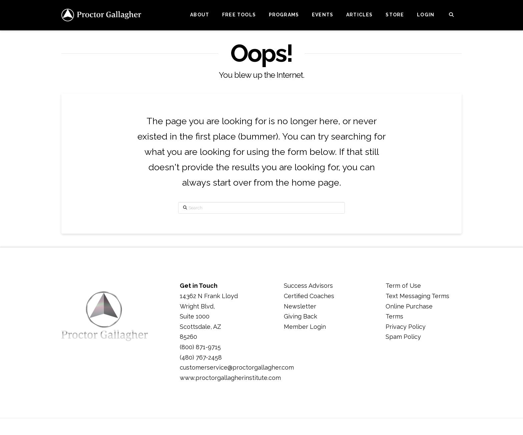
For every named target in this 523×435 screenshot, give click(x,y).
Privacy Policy (406, 326)
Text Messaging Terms (417, 295)
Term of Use (403, 285)
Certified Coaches (309, 295)
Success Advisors (308, 285)
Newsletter (300, 306)
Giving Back (300, 316)
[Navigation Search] (451, 15)
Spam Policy (403, 336)
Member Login (305, 326)
